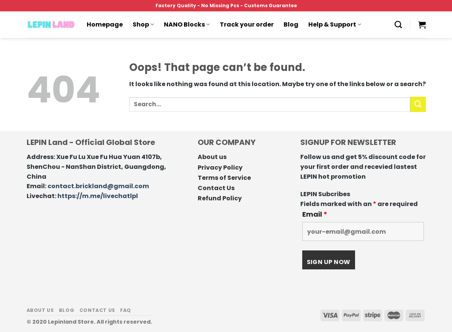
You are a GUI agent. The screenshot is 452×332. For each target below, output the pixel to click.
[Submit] (417, 104)
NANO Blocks (187, 24)
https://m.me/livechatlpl (97, 196)
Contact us (97, 310)
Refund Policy (220, 198)
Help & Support (334, 24)
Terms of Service (224, 177)
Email (314, 214)
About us (212, 157)
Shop (143, 24)
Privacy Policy (220, 167)
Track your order (247, 24)
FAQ (125, 310)
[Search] (398, 24)
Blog (291, 24)
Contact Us (216, 188)
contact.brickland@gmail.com (98, 186)
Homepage (105, 24)
